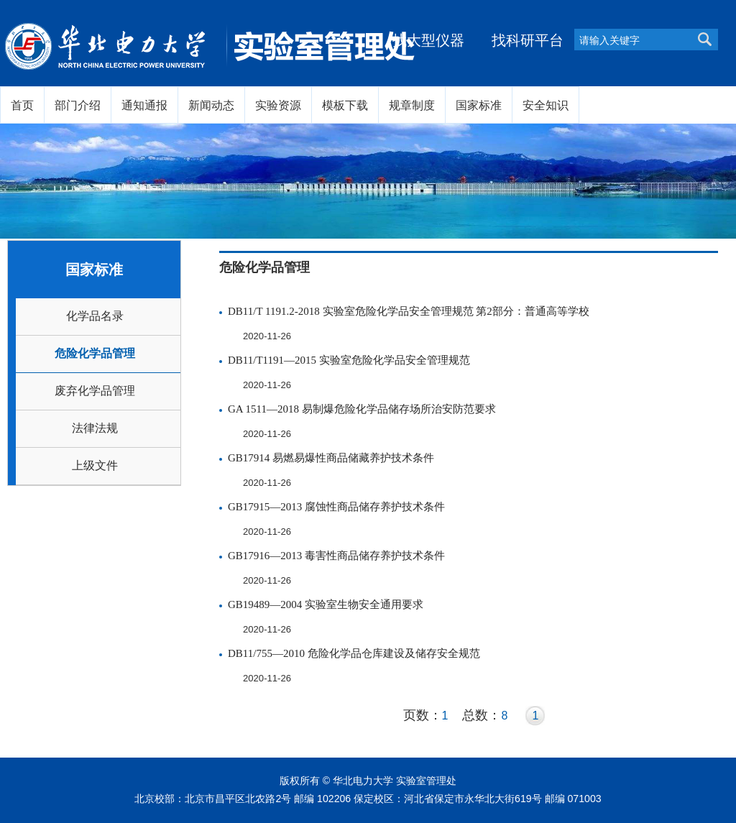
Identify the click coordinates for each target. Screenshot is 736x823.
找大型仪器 (428, 40)
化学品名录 (95, 316)
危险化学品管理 (95, 353)
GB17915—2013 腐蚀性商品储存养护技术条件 (336, 506)
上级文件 (95, 465)
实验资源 (278, 104)
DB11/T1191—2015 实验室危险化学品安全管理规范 (349, 360)
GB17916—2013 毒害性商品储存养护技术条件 (336, 555)
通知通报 (144, 104)
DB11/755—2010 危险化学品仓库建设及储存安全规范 (354, 653)
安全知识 (546, 104)
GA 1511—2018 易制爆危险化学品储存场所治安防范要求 (362, 409)
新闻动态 (211, 104)
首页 (22, 104)
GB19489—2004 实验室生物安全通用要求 (325, 604)
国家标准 (479, 104)
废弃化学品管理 (95, 391)
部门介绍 (78, 104)
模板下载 (345, 104)
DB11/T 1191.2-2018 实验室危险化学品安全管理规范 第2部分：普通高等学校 (408, 311)
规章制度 (412, 104)
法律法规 (95, 428)
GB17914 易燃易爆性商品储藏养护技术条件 (331, 458)
